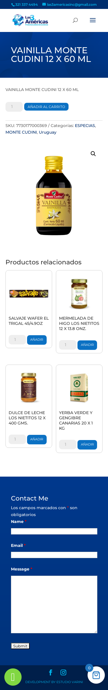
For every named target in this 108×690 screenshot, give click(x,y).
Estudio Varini (69, 682)
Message (21, 569)
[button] (93, 154)
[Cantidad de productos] (14, 107)
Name (18, 521)
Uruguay (47, 132)
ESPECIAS (85, 125)
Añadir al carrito (46, 107)
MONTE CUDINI (21, 132)
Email (18, 545)
